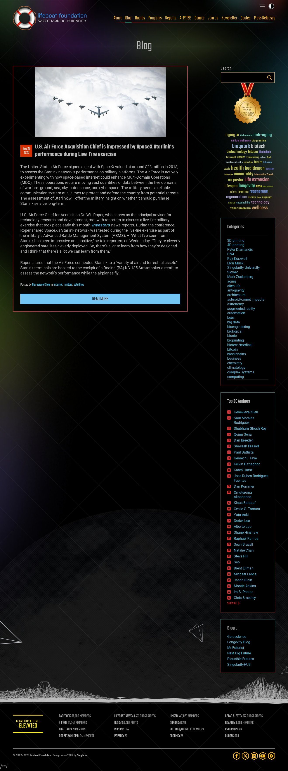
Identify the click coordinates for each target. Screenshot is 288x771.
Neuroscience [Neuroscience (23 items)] (268, 187)
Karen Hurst (243, 470)
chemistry (234, 363)
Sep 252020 (26, 151)
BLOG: (118, 723)
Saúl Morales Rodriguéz (244, 420)
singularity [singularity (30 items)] (267, 197)
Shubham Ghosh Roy (250, 428)
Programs (155, 18)
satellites (79, 285)
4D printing (235, 245)
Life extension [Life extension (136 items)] (257, 180)
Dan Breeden (243, 440)
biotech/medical (239, 345)
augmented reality (241, 309)
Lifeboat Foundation (40, 755)
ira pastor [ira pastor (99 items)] (235, 180)
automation (236, 313)
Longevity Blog (238, 642)
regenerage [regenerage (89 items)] (259, 191)
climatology (236, 368)
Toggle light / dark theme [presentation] (271, 6)
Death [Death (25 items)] (269, 157)
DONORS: (175, 723)
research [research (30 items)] (252, 197)
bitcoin (232, 349)
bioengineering (238, 327)
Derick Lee (242, 521)
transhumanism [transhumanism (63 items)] (240, 208)
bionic (232, 336)
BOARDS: (230, 723)
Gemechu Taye (245, 458)
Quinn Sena (243, 434)
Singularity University (243, 268)
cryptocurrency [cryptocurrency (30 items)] (252, 157)
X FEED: (63, 723)
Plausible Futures (240, 659)
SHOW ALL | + (234, 603)
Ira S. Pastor (243, 592)
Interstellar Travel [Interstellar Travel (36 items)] (263, 174)
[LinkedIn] (254, 756)
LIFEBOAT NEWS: (124, 716)
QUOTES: (230, 736)
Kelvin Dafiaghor (247, 464)
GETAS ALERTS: (233, 716)
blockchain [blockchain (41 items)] (265, 152)
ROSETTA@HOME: (69, 736)
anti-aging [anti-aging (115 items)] (262, 135)
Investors (101, 225)
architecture (236, 295)
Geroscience (236, 637)
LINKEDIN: (175, 716)
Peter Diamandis (240, 249)
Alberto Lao (243, 526)
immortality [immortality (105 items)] (243, 174)
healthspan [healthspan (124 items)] (255, 168)
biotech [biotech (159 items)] (258, 146)
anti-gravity (236, 290)
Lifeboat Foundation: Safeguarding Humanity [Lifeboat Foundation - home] (50, 18)
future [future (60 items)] (258, 162)
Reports (170, 18)
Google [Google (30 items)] (227, 169)
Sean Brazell (243, 544)
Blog (128, 18)
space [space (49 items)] (231, 202)
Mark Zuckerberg (240, 277)
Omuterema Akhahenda (243, 494)
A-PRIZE (185, 18)
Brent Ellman (243, 568)
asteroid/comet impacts (245, 299)
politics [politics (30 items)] (233, 192)
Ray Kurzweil (237, 259)
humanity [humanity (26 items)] (270, 169)
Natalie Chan (244, 550)
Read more (100, 299)
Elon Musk (235, 263)
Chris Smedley (245, 598)
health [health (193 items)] (237, 168)
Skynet (232, 272)
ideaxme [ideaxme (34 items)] (228, 174)
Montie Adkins (245, 586)
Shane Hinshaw (246, 532)
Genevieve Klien (41, 285)
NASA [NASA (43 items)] (259, 186)
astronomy (235, 304)
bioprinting (235, 340)
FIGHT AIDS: (66, 729)
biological (234, 331)
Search (269, 77)
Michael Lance (245, 574)
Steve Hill (241, 556)
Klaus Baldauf (245, 503)
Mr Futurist (235, 648)
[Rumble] (271, 756)
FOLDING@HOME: (179, 729)
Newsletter (229, 18)
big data (233, 322)
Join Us (213, 18)
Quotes (245, 18)
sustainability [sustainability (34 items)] (243, 203)
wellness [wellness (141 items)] (260, 208)
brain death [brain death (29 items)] (231, 157)
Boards (140, 18)
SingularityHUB (239, 664)
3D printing (235, 240)
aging (231, 281)
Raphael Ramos (246, 538)
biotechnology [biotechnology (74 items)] (237, 152)
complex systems (240, 372)
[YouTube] (262, 756)
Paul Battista (244, 452)
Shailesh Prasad (246, 446)
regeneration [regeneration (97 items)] (236, 196)
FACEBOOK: (65, 716)
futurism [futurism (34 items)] (267, 162)
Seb (237, 562)
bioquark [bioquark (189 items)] (241, 146)
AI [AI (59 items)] (237, 135)
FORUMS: (175, 736)
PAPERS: (119, 736)
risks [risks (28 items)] (259, 197)
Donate (199, 18)
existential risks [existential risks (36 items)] (234, 162)
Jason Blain (243, 580)
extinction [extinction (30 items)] (248, 162)
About (118, 18)
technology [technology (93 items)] (260, 202)
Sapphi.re (82, 755)
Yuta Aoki (241, 515)
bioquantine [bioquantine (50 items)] (259, 140)
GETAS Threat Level (28, 725)
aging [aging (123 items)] (230, 135)
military (68, 285)
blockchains (236, 354)
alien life (233, 286)
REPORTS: (120, 729)
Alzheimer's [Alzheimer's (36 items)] (246, 135)
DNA (230, 254)
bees (230, 318)
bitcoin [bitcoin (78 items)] (253, 152)
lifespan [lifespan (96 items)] (231, 186)
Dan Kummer (244, 486)
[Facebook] (236, 756)
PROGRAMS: (232, 729)
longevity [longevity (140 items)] (247, 186)
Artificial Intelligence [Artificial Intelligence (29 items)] (241, 141)
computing (235, 377)
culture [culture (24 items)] (263, 157)
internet (58, 285)
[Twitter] (245, 756)
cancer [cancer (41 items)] (241, 157)
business (234, 358)
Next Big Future (239, 653)
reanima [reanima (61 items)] (243, 192)
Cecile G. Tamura (247, 509)
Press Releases (264, 18)
